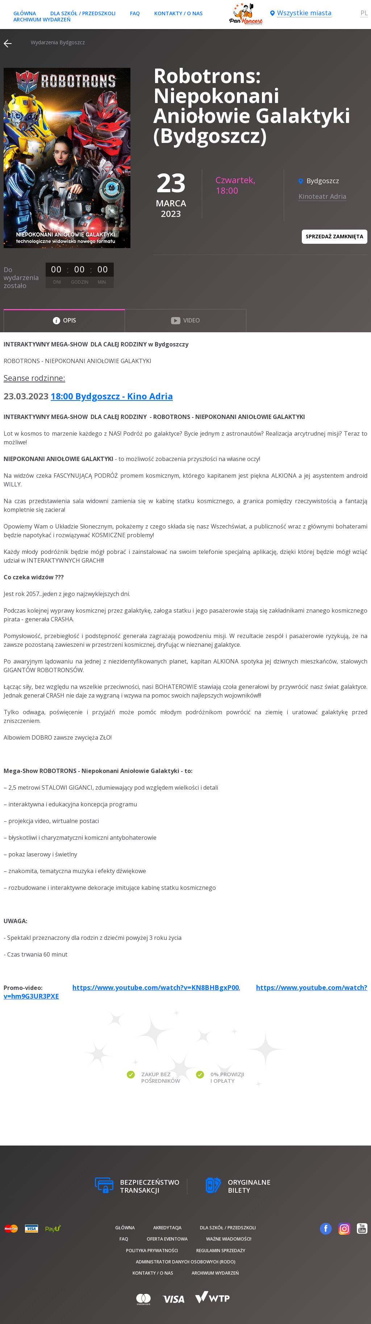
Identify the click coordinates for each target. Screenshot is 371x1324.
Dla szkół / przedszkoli (83, 13)
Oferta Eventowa (167, 1239)
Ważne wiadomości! (228, 1239)
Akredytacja (167, 1228)
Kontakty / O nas (178, 13)
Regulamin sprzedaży (220, 1250)
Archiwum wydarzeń (42, 19)
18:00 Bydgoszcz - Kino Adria (112, 396)
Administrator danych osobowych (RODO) (185, 1262)
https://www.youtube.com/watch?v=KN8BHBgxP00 (155, 987)
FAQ (135, 13)
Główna (24, 13)
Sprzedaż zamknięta (334, 236)
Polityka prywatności (152, 1250)
